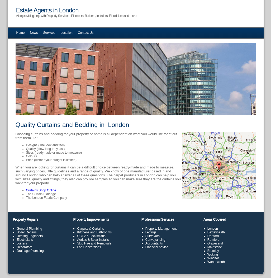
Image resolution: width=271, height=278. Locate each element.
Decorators (24, 247)
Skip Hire (83, 243)
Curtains (98, 228)
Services (49, 33)
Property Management (161, 228)
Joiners (22, 243)
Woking (212, 254)
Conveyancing (155, 240)
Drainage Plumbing (30, 251)
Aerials (82, 240)
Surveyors (152, 236)
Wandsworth (216, 262)
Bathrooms (104, 232)
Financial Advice (156, 247)
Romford (213, 240)
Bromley (213, 251)
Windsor (213, 258)
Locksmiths (98, 236)
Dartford (213, 236)
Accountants (154, 243)
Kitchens (83, 232)
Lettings (150, 232)
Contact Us (85, 33)
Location (67, 33)
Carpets (82, 228)
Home (20, 33)
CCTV (81, 236)
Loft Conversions (89, 247)
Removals (104, 243)
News (34, 33)
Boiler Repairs (27, 232)
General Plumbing (29, 228)
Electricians (25, 240)
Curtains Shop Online (41, 190)
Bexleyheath (216, 232)
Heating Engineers (30, 236)
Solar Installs (100, 240)
